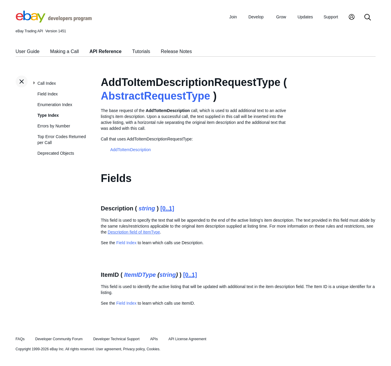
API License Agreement (187, 339)
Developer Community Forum (59, 339)
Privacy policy (133, 349)
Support (331, 17)
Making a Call (64, 51)
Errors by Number (54, 126)
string (147, 208)
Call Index (47, 83)
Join (233, 17)
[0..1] (167, 208)
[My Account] (351, 17)
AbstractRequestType (155, 96)
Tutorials (141, 51)
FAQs (20, 339)
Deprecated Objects (56, 153)
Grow (281, 17)
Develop (255, 17)
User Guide (28, 51)
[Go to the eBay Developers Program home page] (54, 21)
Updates (305, 17)
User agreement (108, 349)
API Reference (105, 51)
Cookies (153, 349)
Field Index (48, 94)
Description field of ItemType (134, 232)
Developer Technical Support (116, 339)
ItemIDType (140, 274)
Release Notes (176, 51)
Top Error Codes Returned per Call (62, 139)
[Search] (367, 17)
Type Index (48, 115)
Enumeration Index (55, 104)
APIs (154, 339)
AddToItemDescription (130, 149)
